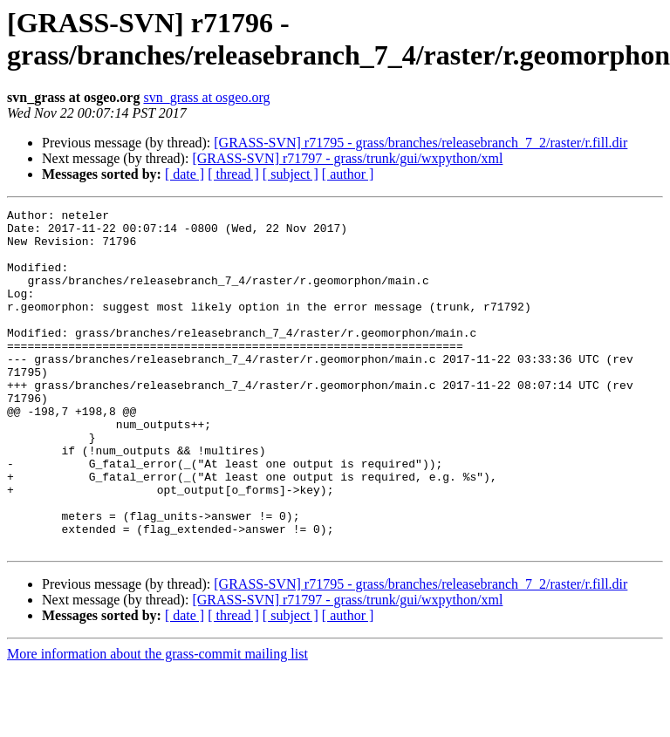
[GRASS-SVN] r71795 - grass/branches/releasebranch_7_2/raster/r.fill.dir (420, 142)
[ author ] (348, 174)
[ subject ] (290, 174)
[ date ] (184, 174)
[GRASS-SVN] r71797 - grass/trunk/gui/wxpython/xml (347, 158)
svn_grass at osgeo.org (206, 97)
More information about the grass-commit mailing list (157, 721)
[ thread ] (233, 174)
